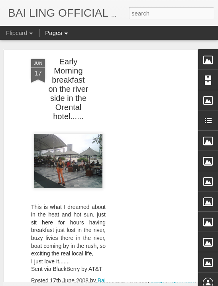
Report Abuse (181, 280)
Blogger (158, 280)
